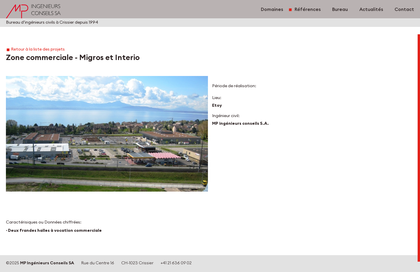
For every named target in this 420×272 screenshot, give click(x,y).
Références (308, 9)
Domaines (273, 9)
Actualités (371, 9)
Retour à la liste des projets (38, 49)
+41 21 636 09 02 (176, 262)
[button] (107, 143)
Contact (404, 9)
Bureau (340, 9)
